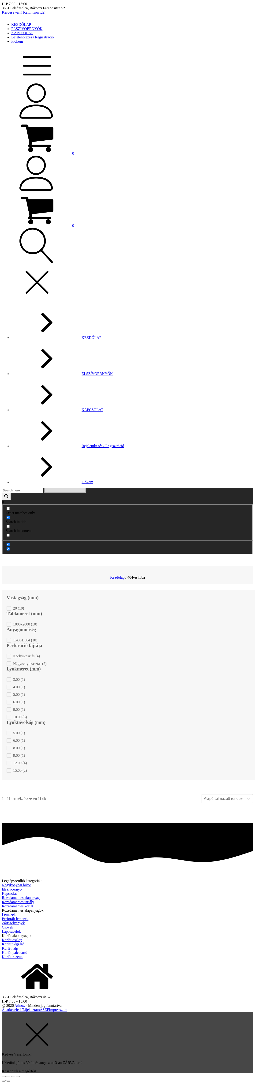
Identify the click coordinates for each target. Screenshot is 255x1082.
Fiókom (17, 41)
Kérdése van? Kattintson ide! (23, 12)
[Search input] (22, 490)
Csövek (7, 927)
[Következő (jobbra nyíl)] (8, 1081)
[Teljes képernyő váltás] (13, 1076)
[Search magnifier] (6, 496)
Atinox (20, 1005)
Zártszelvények (13, 923)
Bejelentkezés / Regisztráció (32, 37)
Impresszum (58, 1010)
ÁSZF (44, 1010)
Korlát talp (10, 948)
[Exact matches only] (8, 508)
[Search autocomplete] (65, 490)
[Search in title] (8, 517)
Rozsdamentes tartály (18, 902)
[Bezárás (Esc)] (4, 1076)
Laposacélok (11, 931)
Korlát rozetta (12, 957)
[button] (38, 153)
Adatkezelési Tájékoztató (21, 1010)
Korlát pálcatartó (14, 953)
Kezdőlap (117, 577)
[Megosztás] (8, 1076)
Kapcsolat (9, 893)
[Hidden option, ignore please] (8, 544)
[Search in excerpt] (8, 535)
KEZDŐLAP (21, 24)
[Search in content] (8, 526)
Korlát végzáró (13, 944)
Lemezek (9, 915)
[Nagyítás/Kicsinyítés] (18, 1076)
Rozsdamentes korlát (17, 906)
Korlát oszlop (12, 940)
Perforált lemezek (15, 919)
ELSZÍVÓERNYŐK (26, 29)
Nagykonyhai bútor (16, 885)
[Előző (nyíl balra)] (4, 1081)
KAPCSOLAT (22, 33)
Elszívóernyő (12, 889)
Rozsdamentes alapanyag (21, 898)
